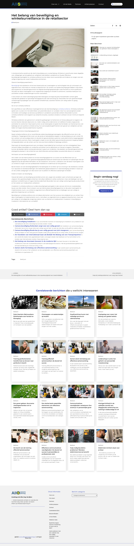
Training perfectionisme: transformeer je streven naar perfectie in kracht (23, 361)
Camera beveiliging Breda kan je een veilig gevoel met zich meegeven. (42, 230)
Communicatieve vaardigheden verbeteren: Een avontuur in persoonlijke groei (81, 405)
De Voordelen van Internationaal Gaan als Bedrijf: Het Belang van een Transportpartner (48, 235)
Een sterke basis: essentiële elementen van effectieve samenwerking (51, 405)
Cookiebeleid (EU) (54, 510)
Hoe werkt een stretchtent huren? (109, 70)
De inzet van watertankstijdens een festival (109, 63)
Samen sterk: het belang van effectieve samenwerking (36, 248)
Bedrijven (16, 22)
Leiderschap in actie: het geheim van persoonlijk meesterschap (107, 361)
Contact (101, 4)
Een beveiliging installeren (25, 221)
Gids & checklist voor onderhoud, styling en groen (108, 133)
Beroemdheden (53, 513)
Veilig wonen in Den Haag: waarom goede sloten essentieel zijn (109, 87)
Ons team (52, 498)
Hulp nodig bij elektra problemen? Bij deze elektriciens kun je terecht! (79, 450)
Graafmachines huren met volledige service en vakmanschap (79, 316)
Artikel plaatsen (90, 4)
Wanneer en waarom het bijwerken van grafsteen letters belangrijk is (109, 48)
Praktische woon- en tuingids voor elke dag (109, 141)
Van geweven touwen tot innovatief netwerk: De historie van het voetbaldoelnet (109, 111)
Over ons (55, 4)
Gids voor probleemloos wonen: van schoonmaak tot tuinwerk (109, 118)
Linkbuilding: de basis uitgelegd (108, 55)
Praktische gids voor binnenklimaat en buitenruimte (109, 149)
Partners (78, 4)
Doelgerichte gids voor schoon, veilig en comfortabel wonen (109, 157)
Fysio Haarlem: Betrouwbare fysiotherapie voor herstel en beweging (107, 80)
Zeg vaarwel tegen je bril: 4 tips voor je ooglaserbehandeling (109, 102)
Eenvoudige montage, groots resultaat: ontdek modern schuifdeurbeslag (107, 95)
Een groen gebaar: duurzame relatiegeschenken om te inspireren (23, 405)
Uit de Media (67, 4)
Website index (53, 519)
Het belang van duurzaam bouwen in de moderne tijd (35, 241)
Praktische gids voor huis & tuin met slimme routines (109, 126)
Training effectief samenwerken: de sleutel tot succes (52, 361)
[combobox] (117, 4)
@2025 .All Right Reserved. (28, 537)
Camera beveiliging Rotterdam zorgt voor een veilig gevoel (37, 226)
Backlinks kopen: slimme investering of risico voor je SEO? (54, 525)
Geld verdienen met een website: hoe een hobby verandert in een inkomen (55, 534)
